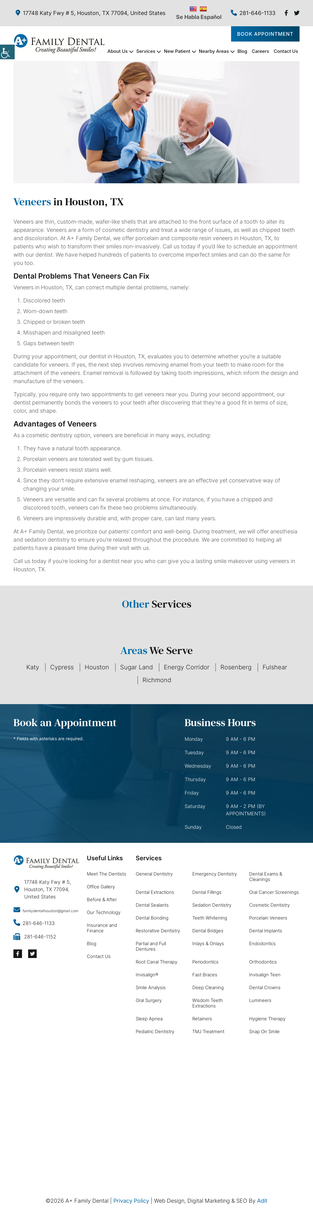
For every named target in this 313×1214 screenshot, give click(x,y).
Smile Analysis (151, 987)
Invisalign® (147, 975)
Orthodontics (263, 962)
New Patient (177, 51)
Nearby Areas (214, 51)
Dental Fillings (207, 892)
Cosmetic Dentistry (269, 905)
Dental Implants (265, 931)
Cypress (62, 667)
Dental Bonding (152, 918)
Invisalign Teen (265, 975)
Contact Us (286, 51)
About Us (118, 51)
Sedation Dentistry (211, 905)
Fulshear (275, 667)
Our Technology (103, 912)
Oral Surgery (149, 1000)
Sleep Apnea (149, 1019)
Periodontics (205, 962)
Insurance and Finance (102, 928)
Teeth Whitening (209, 918)
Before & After (102, 899)
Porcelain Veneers (268, 918)
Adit (262, 1201)
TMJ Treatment (208, 1031)
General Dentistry (154, 874)
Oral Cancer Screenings (274, 892)
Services (145, 51)
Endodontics (262, 943)
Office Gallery (101, 887)
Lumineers (260, 1000)
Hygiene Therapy (267, 1019)
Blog (242, 51)
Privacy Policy (131, 1201)
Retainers (202, 1019)
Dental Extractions (155, 892)
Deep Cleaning (208, 987)
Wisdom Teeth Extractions (207, 1003)
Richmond (156, 680)
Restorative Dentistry (158, 931)
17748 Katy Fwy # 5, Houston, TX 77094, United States (90, 13)
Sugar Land (136, 667)
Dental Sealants (152, 905)
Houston (97, 667)
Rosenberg (236, 667)
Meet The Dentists (106, 874)
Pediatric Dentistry (155, 1031)
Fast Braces (204, 975)
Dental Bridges (207, 931)
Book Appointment (265, 34)
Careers (260, 51)
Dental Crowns (265, 987)
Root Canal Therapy (156, 962)
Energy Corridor (186, 667)
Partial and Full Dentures (151, 946)
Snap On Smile (264, 1031)
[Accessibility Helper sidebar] (7, 52)
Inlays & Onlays (208, 943)
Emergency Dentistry (214, 874)
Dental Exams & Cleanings (265, 876)
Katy (32, 667)
